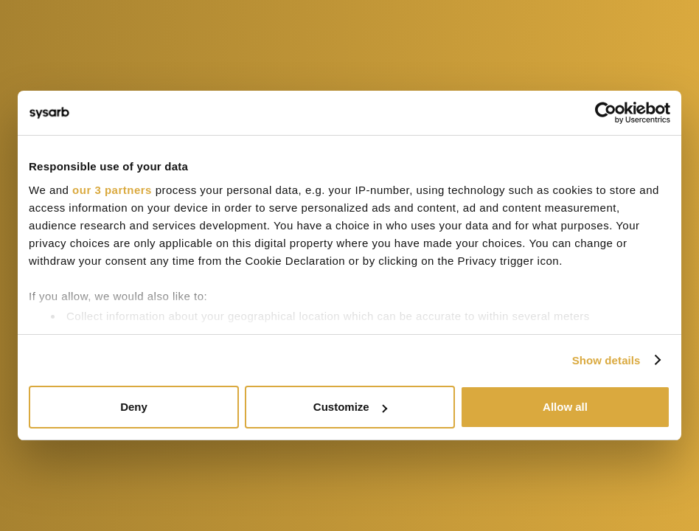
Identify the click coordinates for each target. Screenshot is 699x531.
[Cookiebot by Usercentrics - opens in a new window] (605, 113)
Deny (133, 406)
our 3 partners (112, 190)
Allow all (565, 406)
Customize (350, 406)
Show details (606, 360)
